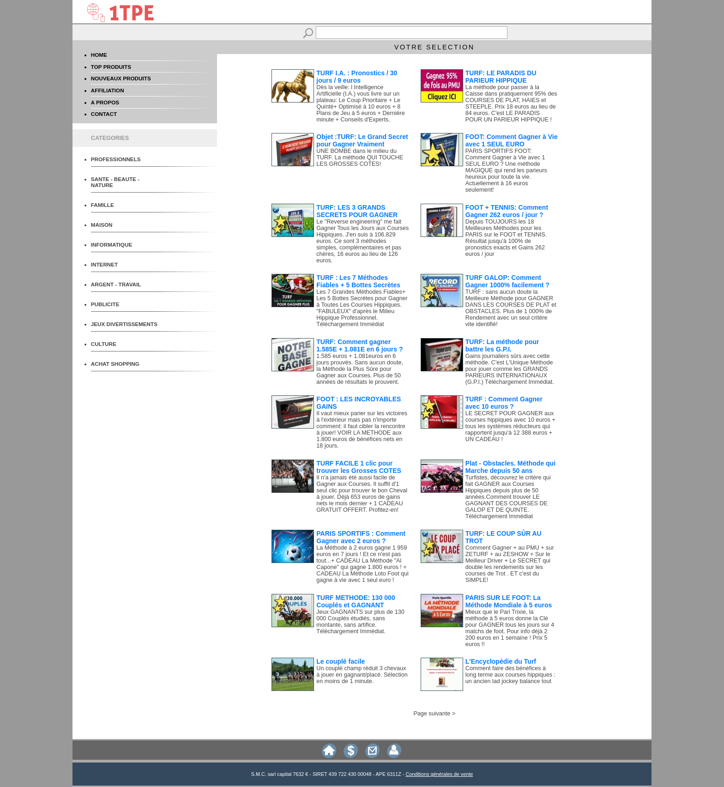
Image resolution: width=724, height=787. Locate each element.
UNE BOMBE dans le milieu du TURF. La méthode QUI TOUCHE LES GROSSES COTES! (359, 157)
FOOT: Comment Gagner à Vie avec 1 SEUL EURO (511, 140)
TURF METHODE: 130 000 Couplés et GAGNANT (355, 601)
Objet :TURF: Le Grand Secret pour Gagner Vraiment (362, 140)
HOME (99, 55)
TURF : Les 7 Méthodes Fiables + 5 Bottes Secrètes (358, 281)
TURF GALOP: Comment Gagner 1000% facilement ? (507, 281)
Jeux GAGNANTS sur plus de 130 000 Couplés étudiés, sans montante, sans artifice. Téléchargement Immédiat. (360, 622)
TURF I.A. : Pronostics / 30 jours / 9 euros (356, 76)
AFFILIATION (107, 90)
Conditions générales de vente (439, 774)
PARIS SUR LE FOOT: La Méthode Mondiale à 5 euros (508, 601)
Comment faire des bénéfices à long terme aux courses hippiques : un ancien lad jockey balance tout (510, 674)
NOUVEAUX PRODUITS (121, 78)
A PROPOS (105, 102)
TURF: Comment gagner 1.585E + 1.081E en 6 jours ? (359, 345)
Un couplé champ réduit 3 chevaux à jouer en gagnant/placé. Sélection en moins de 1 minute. (361, 674)
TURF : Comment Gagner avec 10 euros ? (504, 402)
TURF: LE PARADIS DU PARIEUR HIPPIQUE (501, 76)
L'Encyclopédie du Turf (500, 661)
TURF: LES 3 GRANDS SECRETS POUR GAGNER (357, 211)
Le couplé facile (340, 661)
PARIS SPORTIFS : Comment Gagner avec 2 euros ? (360, 537)
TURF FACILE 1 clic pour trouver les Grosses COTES (358, 467)
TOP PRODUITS (111, 67)
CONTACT (104, 114)
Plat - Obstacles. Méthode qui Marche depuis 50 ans (510, 467)
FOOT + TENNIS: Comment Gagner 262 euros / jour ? (506, 211)
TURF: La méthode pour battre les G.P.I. (502, 345)
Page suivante (431, 713)
